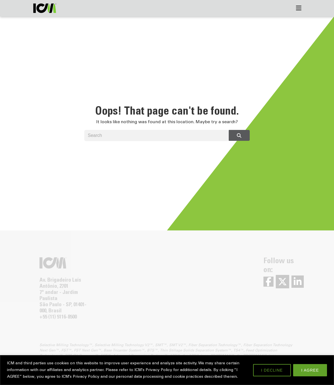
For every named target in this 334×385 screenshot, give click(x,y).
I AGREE (310, 370)
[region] (167, 370)
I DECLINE (272, 370)
